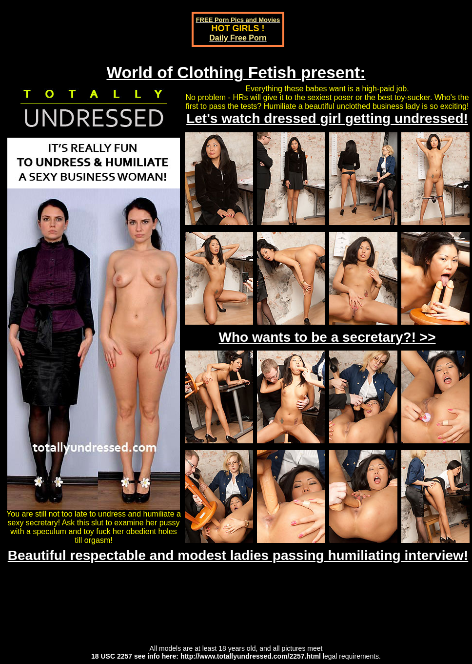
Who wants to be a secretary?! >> (326, 337)
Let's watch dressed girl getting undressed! (327, 118)
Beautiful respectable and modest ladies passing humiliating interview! (238, 555)
